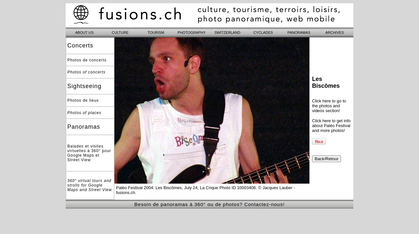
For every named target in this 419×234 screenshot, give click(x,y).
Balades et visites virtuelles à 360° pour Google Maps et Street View (89, 153)
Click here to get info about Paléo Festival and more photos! (331, 125)
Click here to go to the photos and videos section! (329, 105)
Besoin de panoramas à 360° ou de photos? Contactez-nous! (209, 204)
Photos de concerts (87, 60)
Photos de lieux (83, 100)
